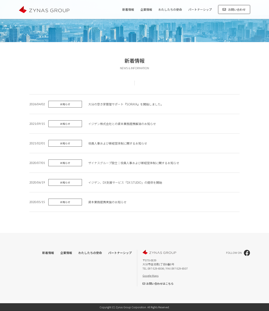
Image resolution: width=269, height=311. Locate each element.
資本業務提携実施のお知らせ (107, 202)
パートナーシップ (200, 9)
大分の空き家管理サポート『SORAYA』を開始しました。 (126, 104)
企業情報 (146, 9)
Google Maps (150, 276)
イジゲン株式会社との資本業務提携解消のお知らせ (122, 124)
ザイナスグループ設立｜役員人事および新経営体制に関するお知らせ (133, 163)
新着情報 (128, 9)
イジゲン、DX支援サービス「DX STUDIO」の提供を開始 (125, 182)
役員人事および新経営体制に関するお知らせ (117, 143)
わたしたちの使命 (170, 9)
